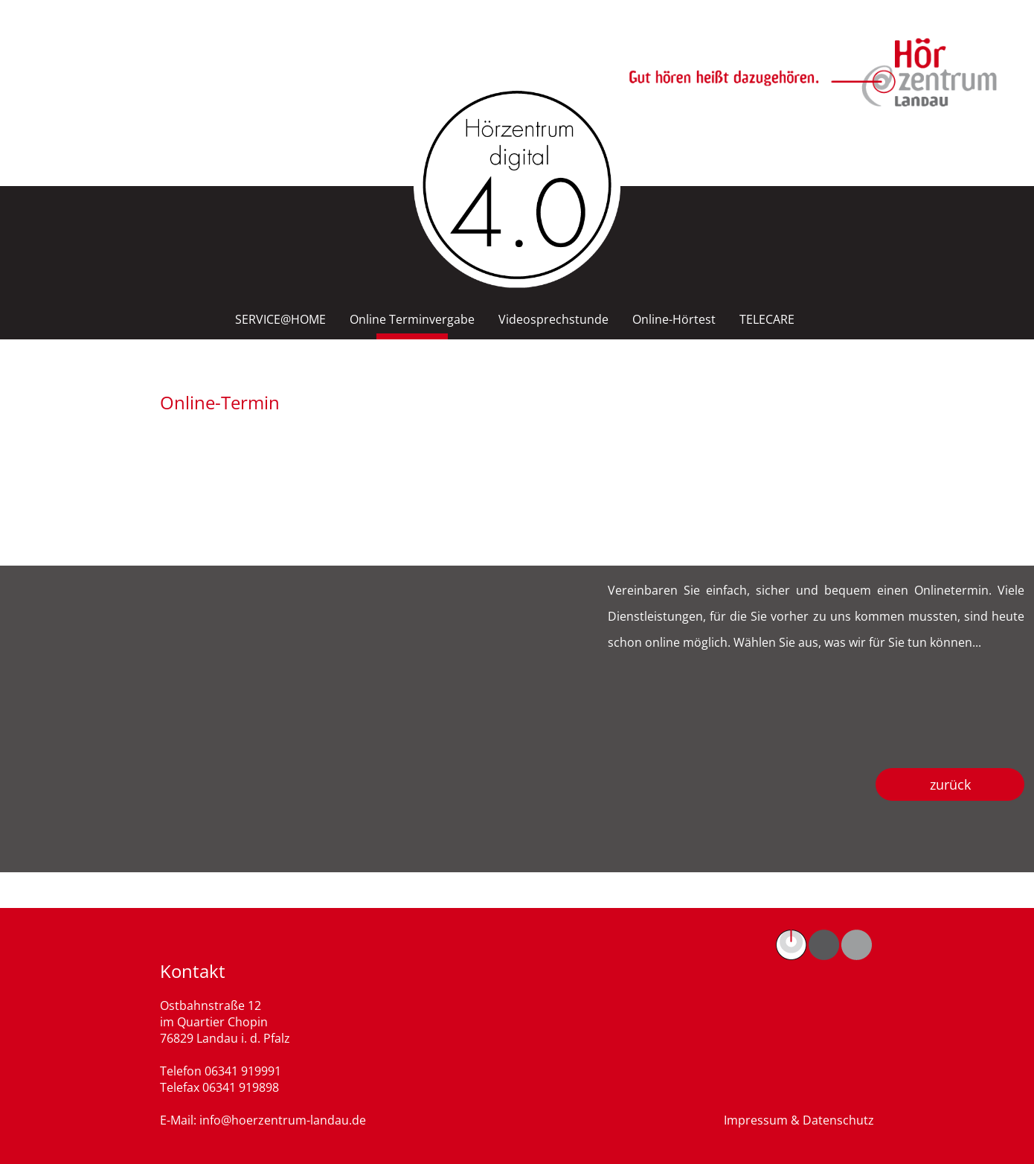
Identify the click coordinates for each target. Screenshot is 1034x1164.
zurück (950, 784)
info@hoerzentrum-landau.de (282, 1120)
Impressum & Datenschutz (799, 1120)
